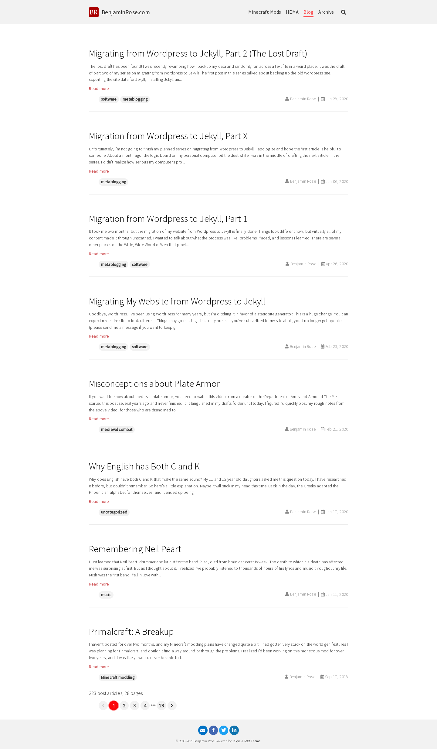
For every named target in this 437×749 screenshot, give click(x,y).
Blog (308, 12)
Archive (326, 12)
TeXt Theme (252, 741)
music (106, 594)
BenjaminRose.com (126, 12)
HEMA (292, 12)
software (109, 99)
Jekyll (236, 741)
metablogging (135, 99)
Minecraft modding (117, 677)
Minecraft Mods (264, 12)
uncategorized (114, 512)
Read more (99, 88)
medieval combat (116, 429)
